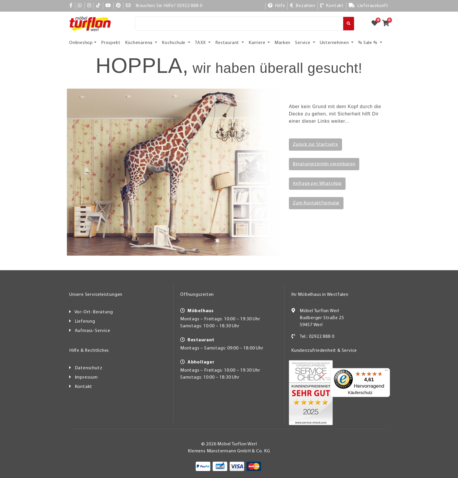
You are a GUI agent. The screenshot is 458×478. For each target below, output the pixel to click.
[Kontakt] (332, 5)
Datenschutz (89, 368)
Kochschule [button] (174, 43)
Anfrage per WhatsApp (317, 183)
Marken (282, 43)
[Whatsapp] (79, 5)
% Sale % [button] (368, 43)
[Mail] (128, 5)
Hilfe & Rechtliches (89, 350)
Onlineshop (81, 43)
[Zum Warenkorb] (387, 23)
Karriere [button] (257, 43)
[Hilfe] (276, 5)
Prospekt (110, 43)
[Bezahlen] (302, 5)
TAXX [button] (201, 43)
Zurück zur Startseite (315, 144)
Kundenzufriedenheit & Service (324, 350)
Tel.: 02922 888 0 (317, 336)
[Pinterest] (118, 5)
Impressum (86, 377)
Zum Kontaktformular (316, 203)
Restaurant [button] (227, 43)
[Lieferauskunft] (368, 5)
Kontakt (84, 386)
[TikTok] (98, 5)
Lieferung (85, 321)
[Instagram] (89, 5)
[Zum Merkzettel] (376, 23)
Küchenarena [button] (139, 43)
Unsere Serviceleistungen (95, 294)
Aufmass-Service (92, 330)
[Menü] (372, 371)
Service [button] (303, 43)
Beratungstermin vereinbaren (324, 164)
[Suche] (239, 24)
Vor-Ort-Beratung (93, 312)
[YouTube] (108, 5)
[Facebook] (71, 5)
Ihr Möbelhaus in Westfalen (319, 294)
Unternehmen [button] (335, 43)
